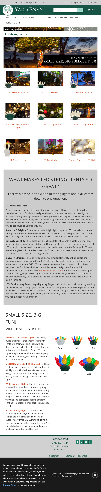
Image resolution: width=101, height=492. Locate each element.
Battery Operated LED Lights (83, 160)
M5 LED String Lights (50, 92)
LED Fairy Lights (50, 160)
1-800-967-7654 (91, 2)
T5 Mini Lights (35, 364)
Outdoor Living (44, 17)
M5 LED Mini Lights (15, 364)
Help (82, 2)
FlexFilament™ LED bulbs (51, 270)
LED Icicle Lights (18, 160)
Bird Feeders (76, 17)
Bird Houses (61, 17)
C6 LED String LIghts (83, 124)
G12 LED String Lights (50, 124)
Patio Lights (11, 17)
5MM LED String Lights (18, 92)
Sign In (76, 2)
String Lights (27, 17)
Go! (80, 10)
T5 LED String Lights (83, 92)
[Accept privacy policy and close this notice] (95, 475)
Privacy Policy (9, 485)
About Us (68, 2)
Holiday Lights (12, 23)
